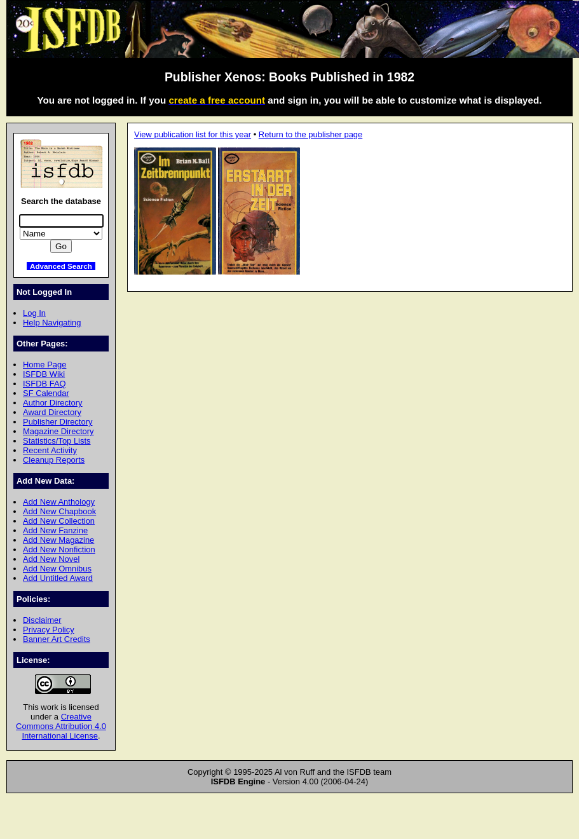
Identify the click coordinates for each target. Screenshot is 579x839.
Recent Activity (50, 450)
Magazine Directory (58, 431)
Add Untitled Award (58, 578)
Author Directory (53, 402)
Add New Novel (51, 559)
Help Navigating (52, 322)
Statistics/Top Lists (57, 441)
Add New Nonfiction (59, 549)
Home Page (44, 364)
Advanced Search (61, 266)
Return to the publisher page (310, 134)
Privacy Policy (48, 629)
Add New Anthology (59, 502)
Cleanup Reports (54, 460)
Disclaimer (42, 620)
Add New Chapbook (59, 511)
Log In (34, 313)
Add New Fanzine (55, 530)
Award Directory (52, 412)
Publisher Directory (57, 421)
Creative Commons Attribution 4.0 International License (61, 726)
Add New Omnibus (57, 568)
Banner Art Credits (56, 639)
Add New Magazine (58, 540)
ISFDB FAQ (44, 383)
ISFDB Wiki (44, 374)
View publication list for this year (192, 134)
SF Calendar (46, 393)
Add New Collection (59, 521)
